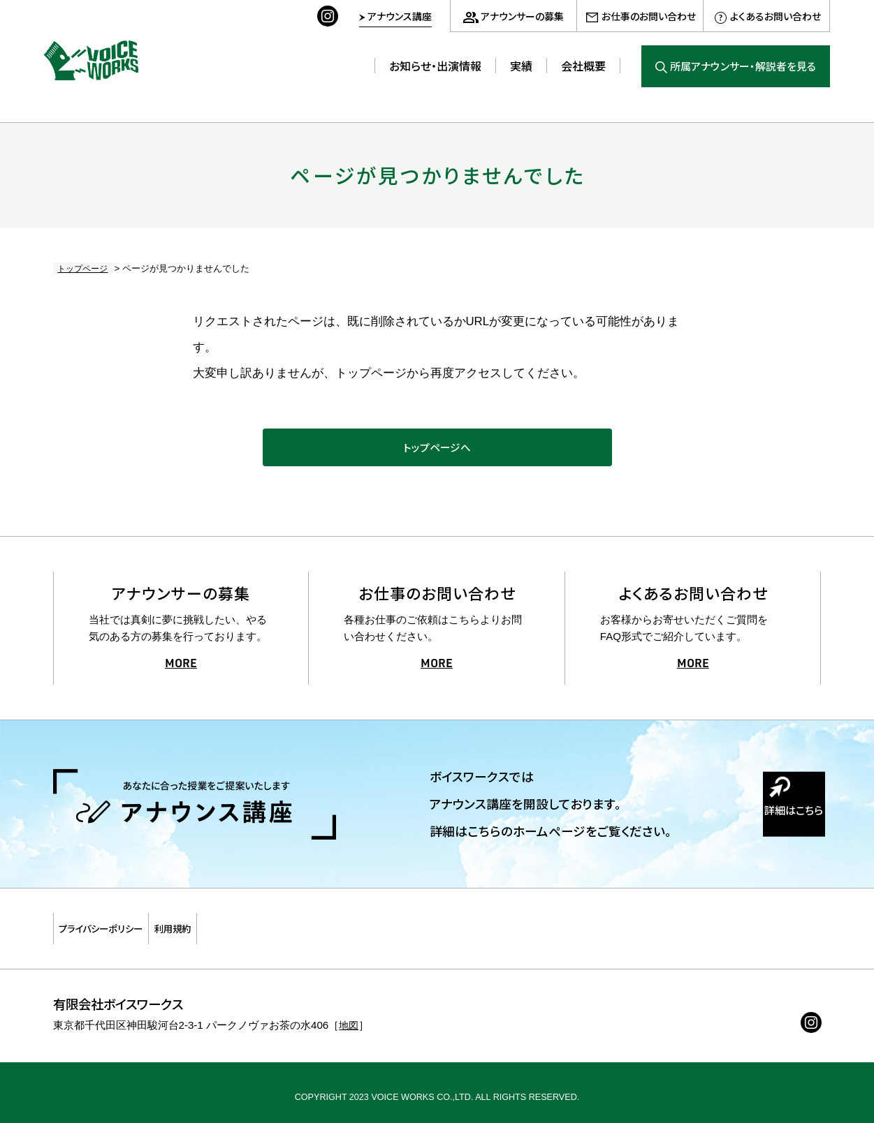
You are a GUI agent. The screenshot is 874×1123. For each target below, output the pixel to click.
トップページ (80, 268)
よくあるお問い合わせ (775, 16)
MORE (181, 672)
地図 (349, 1016)
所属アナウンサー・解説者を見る (743, 66)
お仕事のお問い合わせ (649, 16)
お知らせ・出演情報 (435, 65)
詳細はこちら (779, 829)
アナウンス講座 (399, 16)
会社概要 (583, 65)
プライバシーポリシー (123, 928)
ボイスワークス (103, 54)
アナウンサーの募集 (522, 16)
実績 (521, 65)
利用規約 (232, 928)
